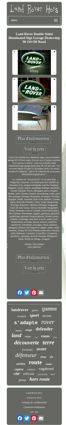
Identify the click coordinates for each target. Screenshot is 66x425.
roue (28, 336)
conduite (21, 316)
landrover (20, 310)
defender (44, 328)
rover (47, 322)
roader (48, 364)
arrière (20, 363)
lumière (18, 331)
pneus (22, 380)
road (36, 337)
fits (51, 357)
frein (55, 337)
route (35, 362)
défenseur (26, 355)
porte (35, 310)
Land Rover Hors (34, 393)
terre (48, 342)
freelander (27, 349)
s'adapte (26, 323)
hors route (40, 379)
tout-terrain (42, 374)
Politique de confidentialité (34, 402)
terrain (46, 316)
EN (31, 412)
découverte (26, 342)
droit (53, 374)
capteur (19, 369)
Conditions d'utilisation (34, 407)
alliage (43, 357)
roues (45, 336)
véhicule (28, 374)
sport (34, 315)
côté (17, 374)
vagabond (46, 368)
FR (36, 412)
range (28, 329)
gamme (49, 309)
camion (31, 369)
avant (41, 349)
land (16, 335)
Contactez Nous (34, 397)
